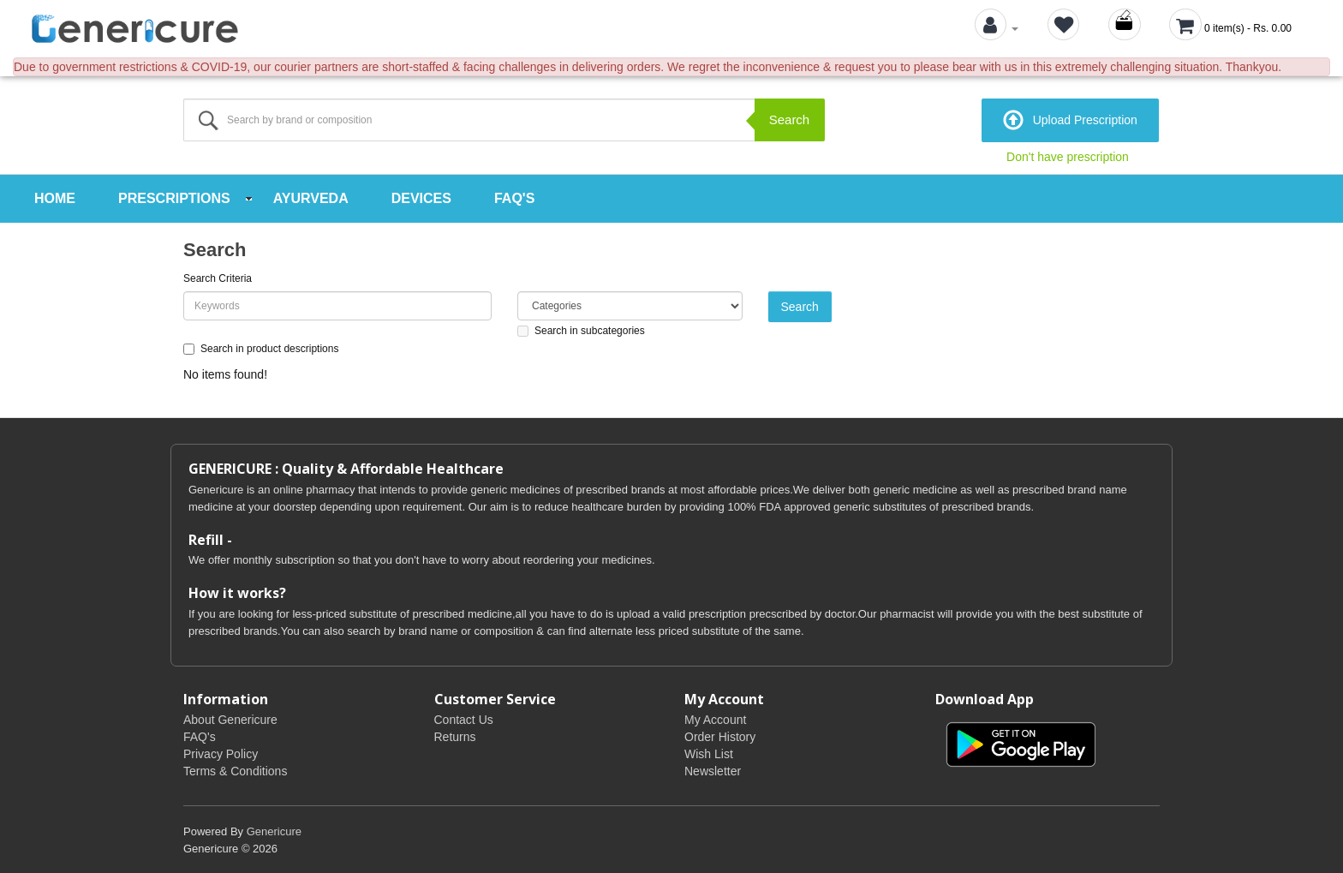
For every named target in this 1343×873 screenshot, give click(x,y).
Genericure (274, 829)
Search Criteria (217, 277)
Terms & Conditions (235, 769)
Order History (719, 735)
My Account (715, 718)
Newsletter (712, 769)
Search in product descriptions (260, 346)
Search (789, 119)
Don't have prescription (1067, 155)
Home (54, 196)
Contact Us (463, 718)
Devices (421, 196)
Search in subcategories (581, 328)
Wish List (708, 752)
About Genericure (230, 718)
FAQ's (514, 196)
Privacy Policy (220, 752)
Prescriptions (174, 196)
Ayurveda (311, 196)
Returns (455, 735)
